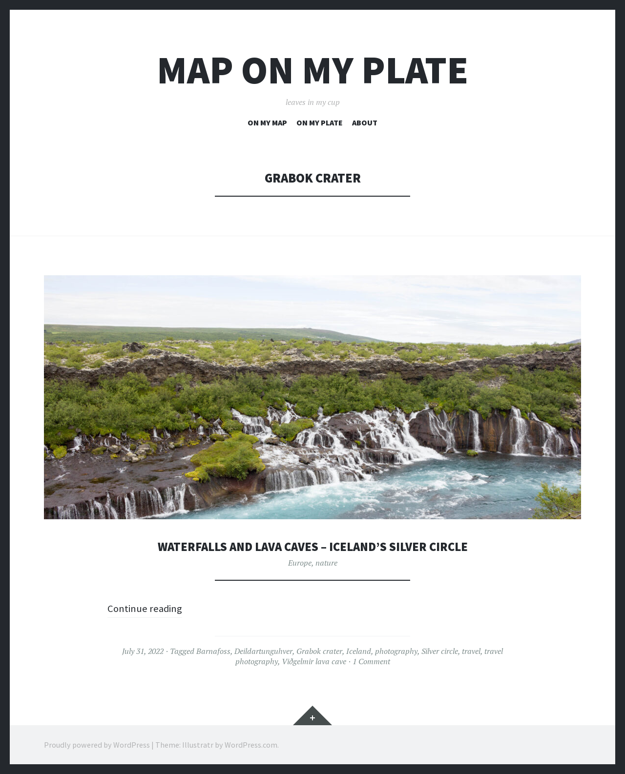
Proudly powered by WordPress (97, 745)
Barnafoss (213, 651)
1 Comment (371, 661)
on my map (267, 122)
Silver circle (439, 651)
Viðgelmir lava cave (314, 661)
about (364, 122)
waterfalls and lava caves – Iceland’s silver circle (313, 546)
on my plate (319, 122)
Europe (300, 562)
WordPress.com (251, 745)
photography (396, 651)
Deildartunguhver (263, 651)
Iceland (358, 651)
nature (326, 562)
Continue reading (147, 608)
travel (471, 651)
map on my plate (312, 70)
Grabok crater (319, 651)
